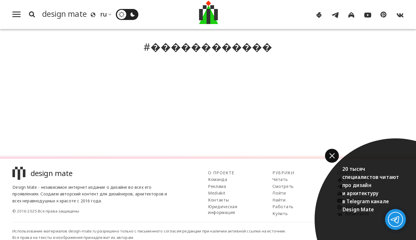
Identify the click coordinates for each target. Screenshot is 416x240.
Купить (280, 213)
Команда (217, 179)
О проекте (221, 172)
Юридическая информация (222, 209)
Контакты (218, 200)
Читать (280, 179)
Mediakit (217, 193)
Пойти (279, 193)
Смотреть (283, 186)
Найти (279, 200)
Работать (283, 206)
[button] (332, 156)
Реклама (217, 186)
